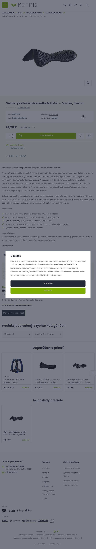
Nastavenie (48, 283)
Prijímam (48, 291)
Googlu (55, 268)
